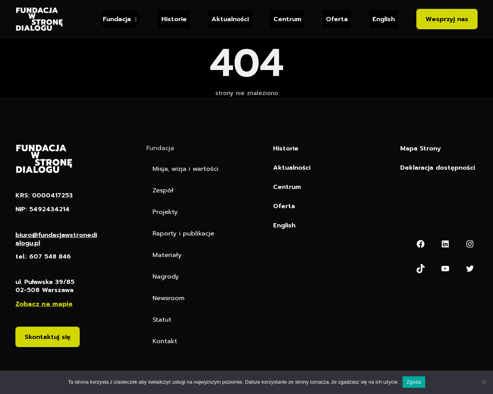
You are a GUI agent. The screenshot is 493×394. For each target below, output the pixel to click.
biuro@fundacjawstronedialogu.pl (56, 239)
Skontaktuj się (47, 337)
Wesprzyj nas (447, 19)
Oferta (337, 19)
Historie (174, 19)
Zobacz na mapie (43, 305)
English (383, 19)
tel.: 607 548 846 (43, 257)
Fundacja (117, 19)
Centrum (287, 19)
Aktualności (230, 19)
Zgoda (413, 382)
